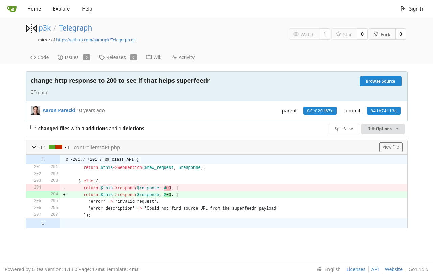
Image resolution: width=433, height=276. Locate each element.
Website (394, 269)
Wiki (154, 57)
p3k (45, 28)
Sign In (412, 8)
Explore (61, 8)
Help (87, 8)
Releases (118, 57)
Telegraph (75, 28)
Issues (74, 57)
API (375, 269)
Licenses (356, 269)
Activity (183, 57)
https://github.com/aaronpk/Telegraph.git (96, 40)
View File (391, 147)
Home (34, 8)
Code (39, 57)
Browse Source (380, 81)
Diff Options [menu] (382, 129)
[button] (34, 147)
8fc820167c (320, 111)
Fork (381, 34)
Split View (344, 129)
